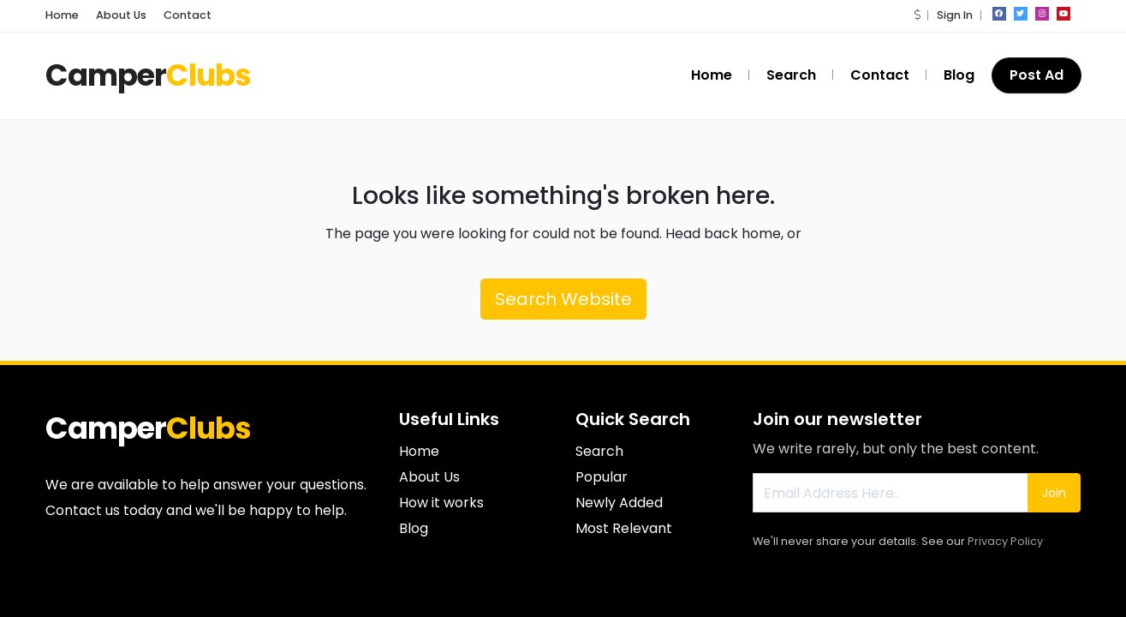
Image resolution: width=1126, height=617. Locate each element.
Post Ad (1036, 75)
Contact (187, 15)
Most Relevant (623, 528)
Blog (959, 75)
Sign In (955, 15)
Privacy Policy (1005, 541)
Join (1054, 492)
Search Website (563, 299)
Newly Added (619, 502)
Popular (601, 477)
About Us (121, 15)
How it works (441, 502)
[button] (917, 15)
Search (791, 75)
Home (62, 15)
